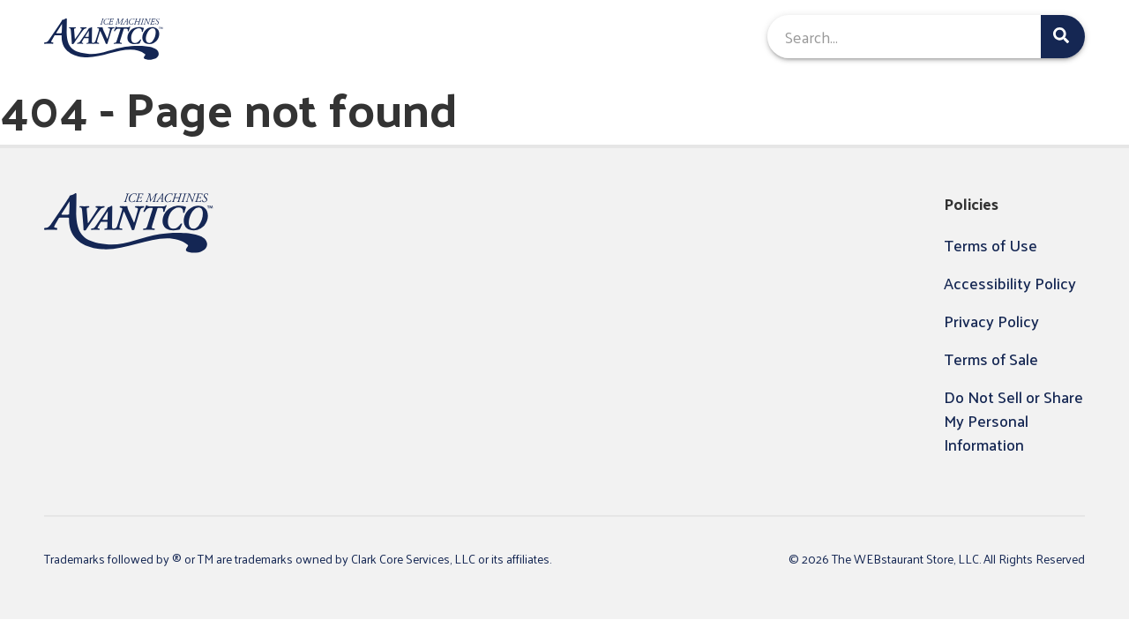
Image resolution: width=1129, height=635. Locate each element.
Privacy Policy (991, 320)
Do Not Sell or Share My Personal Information (1013, 420)
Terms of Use (990, 244)
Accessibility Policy (1010, 282)
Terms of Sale (991, 358)
